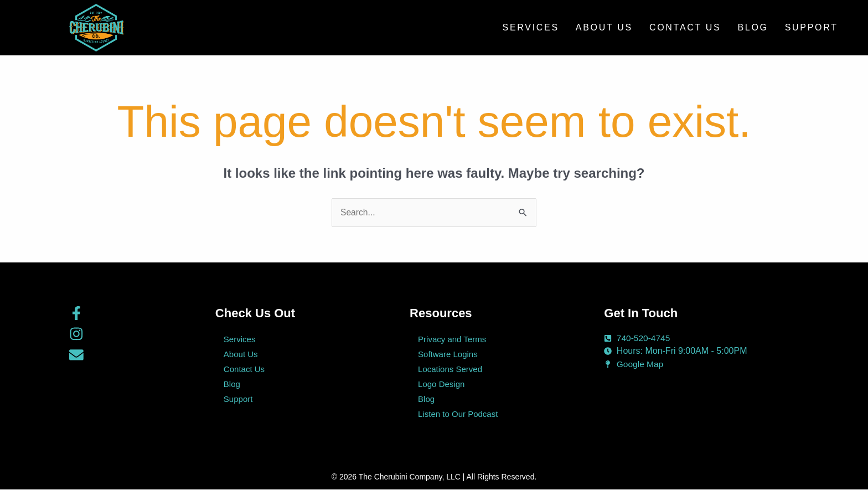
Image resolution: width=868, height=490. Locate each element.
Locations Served (450, 369)
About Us (604, 27)
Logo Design (441, 384)
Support (811, 27)
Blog (752, 27)
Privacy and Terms (452, 339)
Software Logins (448, 354)
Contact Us (685, 27)
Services (531, 27)
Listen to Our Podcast (458, 414)
